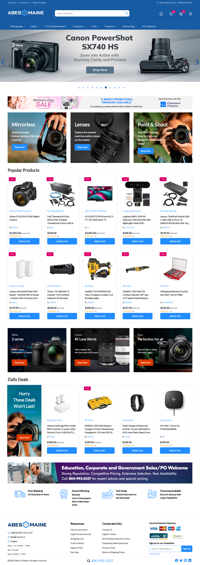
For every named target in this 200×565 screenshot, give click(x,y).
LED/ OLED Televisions (96, 211)
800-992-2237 (25, 532)
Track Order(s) (77, 543)
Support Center (109, 534)
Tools (95, 26)
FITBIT (128, 437)
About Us (12, 2)
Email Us (21, 537)
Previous (3, 62)
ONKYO (53, 302)
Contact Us (25, 2)
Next (197, 62)
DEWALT (91, 302)
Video (35, 26)
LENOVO (166, 227)
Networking (130, 26)
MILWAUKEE (168, 302)
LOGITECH (129, 227)
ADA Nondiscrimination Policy (116, 538)
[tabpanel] (100, 56)
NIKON (15, 227)
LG (88, 227)
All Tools (89, 286)
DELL (52, 227)
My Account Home (79, 529)
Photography (17, 26)
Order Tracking (39, 2)
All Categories (149, 26)
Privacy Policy (108, 547)
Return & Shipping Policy (113, 552)
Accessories (128, 420)
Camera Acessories (132, 211)
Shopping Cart (77, 538)
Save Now (19, 362)
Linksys (15, 302)
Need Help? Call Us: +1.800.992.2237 (176, 2)
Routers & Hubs (17, 286)
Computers (79, 26)
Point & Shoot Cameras (20, 211)
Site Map (75, 552)
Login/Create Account (81, 534)
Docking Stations (55, 211)
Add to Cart (24, 241)
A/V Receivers (54, 286)
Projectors (111, 26)
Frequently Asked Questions (115, 543)
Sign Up (186, 548)
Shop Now (20, 147)
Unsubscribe (154, 553)
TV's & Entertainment (55, 26)
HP (163, 437)
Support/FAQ (77, 547)
